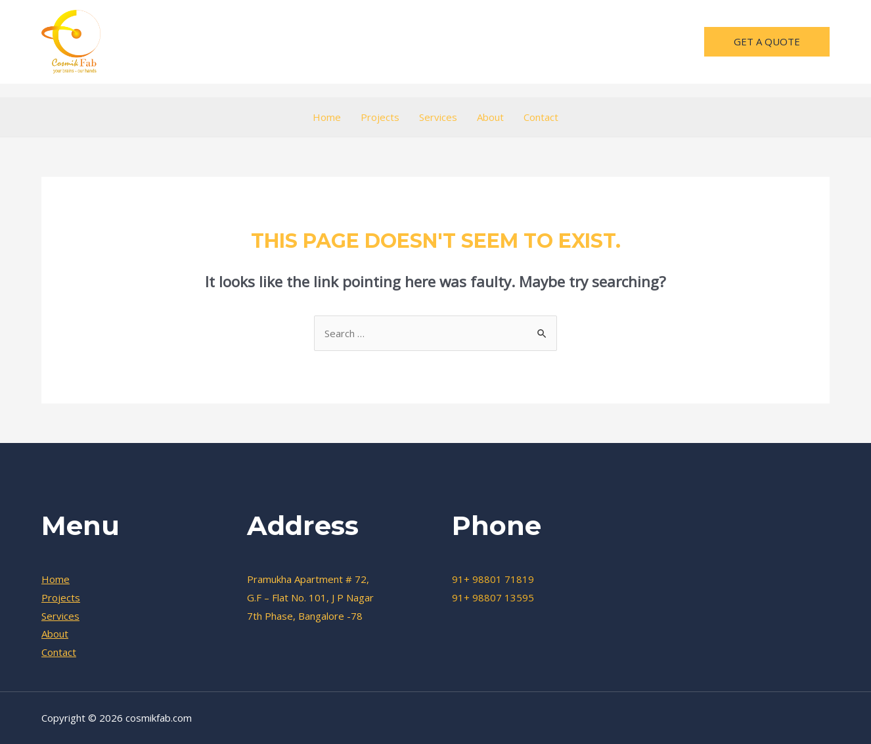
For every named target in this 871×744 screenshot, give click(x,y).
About (490, 117)
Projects (380, 117)
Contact (541, 117)
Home (327, 117)
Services (438, 117)
